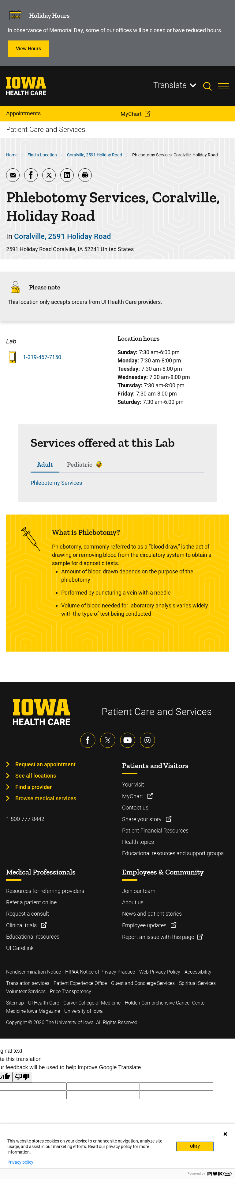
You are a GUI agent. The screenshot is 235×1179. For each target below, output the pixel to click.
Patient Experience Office (80, 983)
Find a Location (42, 154)
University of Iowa (83, 1011)
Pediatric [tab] (79, 464)
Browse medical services (45, 798)
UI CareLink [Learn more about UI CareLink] (20, 948)
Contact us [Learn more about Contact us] (135, 807)
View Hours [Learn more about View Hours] (28, 49)
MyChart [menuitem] (131, 114)
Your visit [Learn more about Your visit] (133, 784)
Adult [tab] (45, 464)
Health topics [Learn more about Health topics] (138, 842)
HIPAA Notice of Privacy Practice (100, 972)
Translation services (27, 983)
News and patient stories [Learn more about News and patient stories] (152, 913)
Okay (195, 1146)
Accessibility (198, 972)
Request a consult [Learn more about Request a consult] (27, 913)
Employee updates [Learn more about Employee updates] (145, 925)
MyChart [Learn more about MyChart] (133, 796)
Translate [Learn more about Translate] (170, 85)
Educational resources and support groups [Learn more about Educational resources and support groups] (173, 853)
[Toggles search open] (210, 86)
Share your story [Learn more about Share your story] (142, 819)
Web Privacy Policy (159, 972)
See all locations (35, 775)
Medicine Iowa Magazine (33, 1011)
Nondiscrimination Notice (33, 972)
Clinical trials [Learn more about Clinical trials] (22, 925)
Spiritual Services (197, 983)
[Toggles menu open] (223, 86)
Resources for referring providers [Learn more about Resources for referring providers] (45, 891)
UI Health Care (43, 1003)
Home (11, 154)
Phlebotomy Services (56, 483)
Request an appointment (45, 764)
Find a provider (33, 787)
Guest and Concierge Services (143, 983)
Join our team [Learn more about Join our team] (138, 891)
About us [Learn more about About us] (133, 902)
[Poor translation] (22, 1077)
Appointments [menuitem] (23, 113)
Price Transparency (70, 991)
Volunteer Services (26, 991)
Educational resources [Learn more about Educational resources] (32, 936)
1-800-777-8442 (25, 819)
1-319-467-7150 (42, 357)
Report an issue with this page (158, 937)
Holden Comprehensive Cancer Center (165, 1003)
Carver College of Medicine (92, 1003)
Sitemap (15, 1003)
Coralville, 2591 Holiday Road (94, 154)
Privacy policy (20, 1162)
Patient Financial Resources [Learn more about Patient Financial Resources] (155, 830)
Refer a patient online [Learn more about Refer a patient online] (31, 902)
